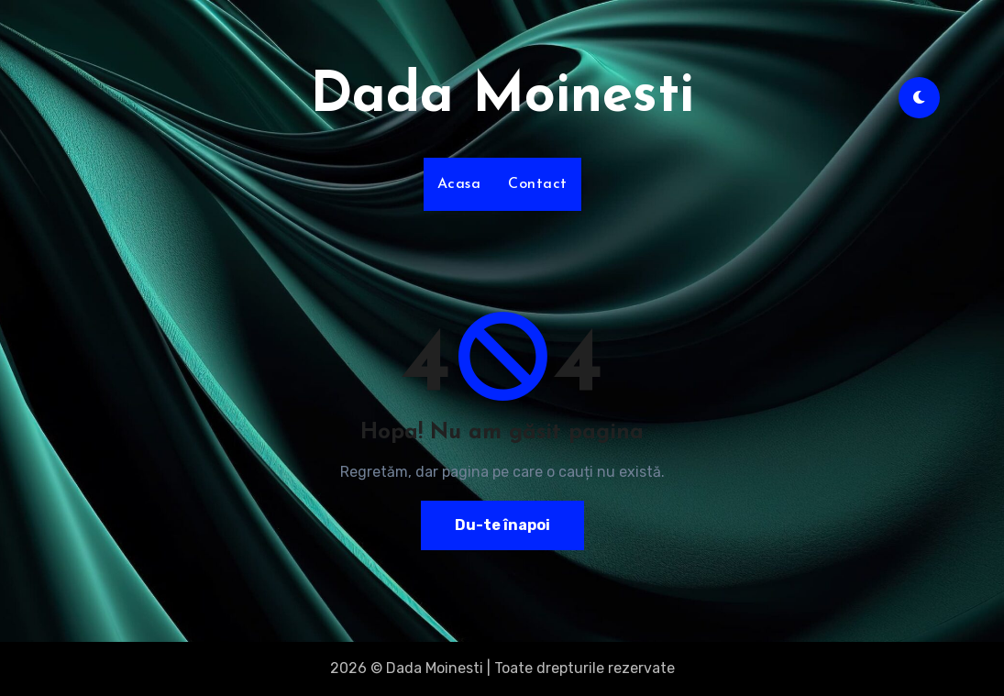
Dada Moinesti (502, 97)
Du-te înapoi (502, 525)
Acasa (459, 184)
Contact (538, 184)
